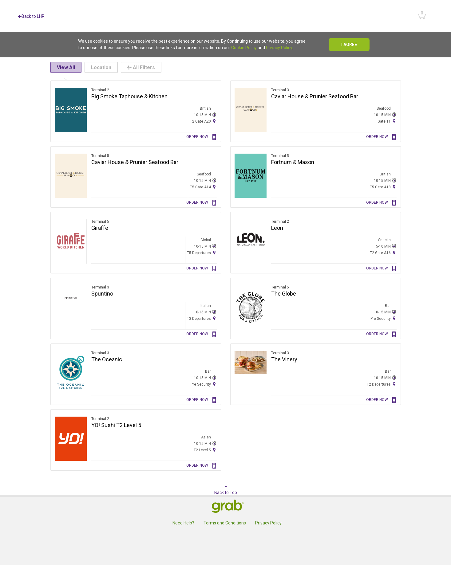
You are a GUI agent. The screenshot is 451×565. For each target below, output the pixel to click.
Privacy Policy (279, 47)
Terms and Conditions (225, 522)
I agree (349, 44)
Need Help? (183, 522)
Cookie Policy (244, 47)
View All (66, 67)
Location (101, 67)
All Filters (141, 67)
